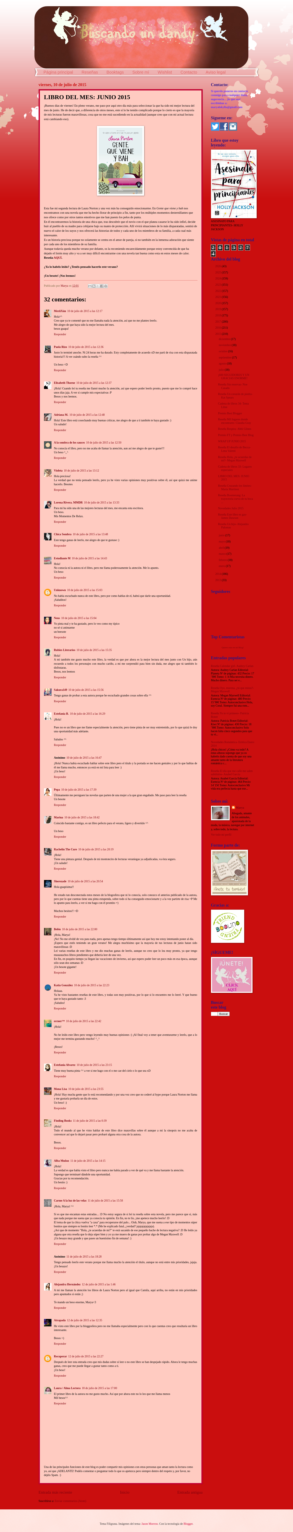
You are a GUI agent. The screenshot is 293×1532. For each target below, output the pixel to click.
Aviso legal (216, 72)
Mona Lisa (60, 1089)
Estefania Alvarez (65, 1064)
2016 (218, 327)
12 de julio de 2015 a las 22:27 (85, 1356)
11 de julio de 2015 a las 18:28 (84, 1256)
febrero (223, 560)
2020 (218, 303)
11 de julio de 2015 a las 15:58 (105, 1200)
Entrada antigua (190, 1492)
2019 (218, 309)
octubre (223, 351)
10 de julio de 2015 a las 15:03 (84, 590)
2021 (218, 297)
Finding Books (63, 1120)
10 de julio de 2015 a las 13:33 (101, 502)
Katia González (63, 985)
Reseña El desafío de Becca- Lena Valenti (234, 449)
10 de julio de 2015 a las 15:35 (94, 650)
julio (222, 369)
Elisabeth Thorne (64, 382)
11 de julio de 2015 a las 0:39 (90, 1120)
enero (222, 566)
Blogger (188, 1523)
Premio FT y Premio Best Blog (236, 435)
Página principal (58, 72)
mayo (222, 541)
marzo (223, 553)
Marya (240, 807)
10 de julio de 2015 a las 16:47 (84, 757)
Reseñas (90, 72)
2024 (218, 278)
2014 (218, 573)
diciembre (225, 339)
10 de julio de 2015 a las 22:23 (91, 985)
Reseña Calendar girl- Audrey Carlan (232, 666)
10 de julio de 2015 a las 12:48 (87, 414)
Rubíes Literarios (64, 650)
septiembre (225, 357)
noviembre (225, 345)
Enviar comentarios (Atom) (70, 1501)
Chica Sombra (63, 534)
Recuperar (60, 1356)
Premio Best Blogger (230, 413)
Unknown (60, 590)
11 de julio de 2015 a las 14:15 (87, 1160)
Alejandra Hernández (67, 1284)
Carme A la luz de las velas (70, 1200)
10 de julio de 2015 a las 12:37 (94, 382)
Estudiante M (62, 558)
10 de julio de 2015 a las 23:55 (86, 1089)
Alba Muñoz (61, 1160)
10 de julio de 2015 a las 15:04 (79, 618)
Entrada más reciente (55, 1492)
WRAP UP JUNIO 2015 (232, 441)
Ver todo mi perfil (221, 834)
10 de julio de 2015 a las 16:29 (87, 713)
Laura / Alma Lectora (67, 1388)
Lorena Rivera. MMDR (68, 502)
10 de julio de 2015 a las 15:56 (86, 689)
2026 (218, 266)
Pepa (57, 789)
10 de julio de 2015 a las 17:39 (79, 789)
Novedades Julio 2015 (231, 508)
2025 (218, 272)
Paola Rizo (60, 347)
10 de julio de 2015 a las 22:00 (79, 929)
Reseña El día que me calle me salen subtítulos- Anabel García (232, 772)
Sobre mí (140, 72)
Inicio (124, 1492)
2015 (218, 333)
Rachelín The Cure (65, 849)
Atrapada (60, 1320)
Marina (58, 817)
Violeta (58, 470)
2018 (218, 315)
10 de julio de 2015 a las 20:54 (85, 881)
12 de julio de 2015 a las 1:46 (99, 1284)
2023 (218, 284)
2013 (218, 580)
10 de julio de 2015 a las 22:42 (83, 1021)
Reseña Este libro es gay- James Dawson (232, 516)
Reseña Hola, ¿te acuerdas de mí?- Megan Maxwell (234, 459)
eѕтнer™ (59, 1021)
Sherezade (60, 881)
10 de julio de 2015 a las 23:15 (94, 1064)
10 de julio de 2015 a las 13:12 (81, 470)
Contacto (188, 72)
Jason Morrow (149, 1523)
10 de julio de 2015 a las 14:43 (89, 558)
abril (222, 547)
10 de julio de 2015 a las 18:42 (82, 817)
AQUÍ (58, 257)
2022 (218, 291)
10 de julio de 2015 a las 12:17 (85, 311)
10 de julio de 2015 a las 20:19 (96, 849)
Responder (60, 334)
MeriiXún (60, 311)
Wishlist (165, 72)
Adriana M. (61, 414)
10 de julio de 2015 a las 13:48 (90, 534)
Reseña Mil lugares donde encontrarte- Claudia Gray (234, 421)
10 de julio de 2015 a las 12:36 (86, 347)
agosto (223, 363)
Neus (57, 618)
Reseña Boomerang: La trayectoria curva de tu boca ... (235, 499)
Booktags (115, 72)
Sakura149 (60, 689)
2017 (218, 321)
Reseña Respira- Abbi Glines (234, 428)
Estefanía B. (61, 713)
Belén (57, 929)
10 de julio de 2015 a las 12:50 (103, 442)
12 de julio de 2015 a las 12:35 (84, 1320)
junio (222, 535)
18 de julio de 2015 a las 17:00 (99, 1388)
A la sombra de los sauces (69, 442)
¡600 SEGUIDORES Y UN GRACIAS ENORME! (233, 376)
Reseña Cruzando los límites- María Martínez (235, 487)
